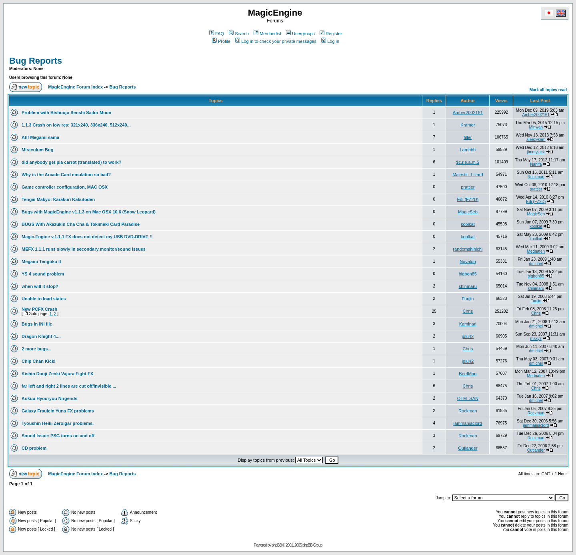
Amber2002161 (468, 112)
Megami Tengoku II (41, 261)
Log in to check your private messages (275, 41)
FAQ (216, 33)
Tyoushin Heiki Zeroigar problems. (58, 423)
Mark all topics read (548, 90)
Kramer (467, 125)
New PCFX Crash (39, 309)
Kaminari (467, 324)
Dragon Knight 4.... (41, 336)
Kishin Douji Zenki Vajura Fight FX (57, 373)
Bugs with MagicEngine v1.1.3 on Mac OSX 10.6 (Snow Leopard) (89, 211)
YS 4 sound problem (43, 273)
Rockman (536, 177)
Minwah (536, 127)
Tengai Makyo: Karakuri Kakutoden (58, 199)
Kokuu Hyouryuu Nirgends (49, 398)
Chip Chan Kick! (39, 361)
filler (468, 137)
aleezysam (536, 139)
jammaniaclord (468, 423)
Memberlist (267, 33)
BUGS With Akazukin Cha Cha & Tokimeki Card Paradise (81, 224)
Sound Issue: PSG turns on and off (58, 435)
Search (239, 33)
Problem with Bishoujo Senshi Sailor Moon (66, 112)
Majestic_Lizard (467, 174)
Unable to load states (44, 298)
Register (331, 33)
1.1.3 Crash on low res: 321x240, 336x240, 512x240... (76, 125)
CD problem (34, 448)
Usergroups (300, 33)
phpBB (277, 545)
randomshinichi (467, 249)
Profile (221, 41)
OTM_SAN (467, 398)
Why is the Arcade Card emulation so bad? (66, 174)
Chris (468, 311)
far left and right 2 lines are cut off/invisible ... (69, 386)
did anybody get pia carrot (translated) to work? (71, 162)
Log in (330, 41)
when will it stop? (40, 286)
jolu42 (468, 336)
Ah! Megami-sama (40, 137)
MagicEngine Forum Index (75, 86)
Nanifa (536, 164)
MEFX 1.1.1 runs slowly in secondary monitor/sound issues (84, 249)
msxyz (536, 338)
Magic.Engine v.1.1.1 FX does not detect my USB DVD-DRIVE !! (87, 236)
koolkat (468, 224)
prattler (467, 187)
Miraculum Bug (37, 149)
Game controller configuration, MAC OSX (65, 187)
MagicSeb (468, 211)
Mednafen (536, 251)
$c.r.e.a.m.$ (467, 162)
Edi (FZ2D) (467, 199)
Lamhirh (468, 149)
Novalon (468, 261)
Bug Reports (35, 61)
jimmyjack (536, 152)
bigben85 (468, 273)
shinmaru (468, 286)
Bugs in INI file (37, 324)
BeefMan (467, 373)
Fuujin (468, 298)
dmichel (536, 263)
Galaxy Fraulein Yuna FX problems (58, 410)
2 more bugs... (37, 348)
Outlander (467, 448)
